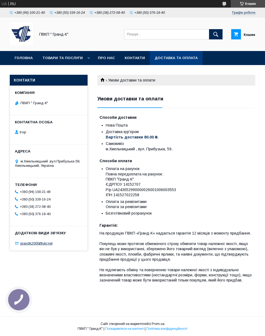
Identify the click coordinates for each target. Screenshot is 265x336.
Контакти (135, 58)
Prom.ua (158, 324)
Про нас (106, 58)
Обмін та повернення (37, 72)
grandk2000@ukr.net (36, 243)
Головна (24, 58)
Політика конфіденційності (166, 329)
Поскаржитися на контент (124, 329)
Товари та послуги (62, 58)
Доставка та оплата (176, 58)
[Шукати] (216, 34)
